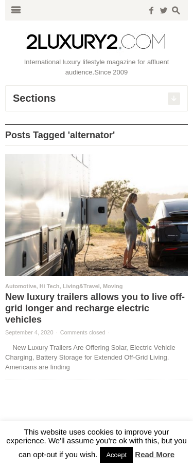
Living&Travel (81, 286)
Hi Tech (50, 286)
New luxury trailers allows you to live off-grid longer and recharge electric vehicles (95, 308)
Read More (154, 454)
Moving (113, 286)
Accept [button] (116, 455)
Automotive (21, 286)
